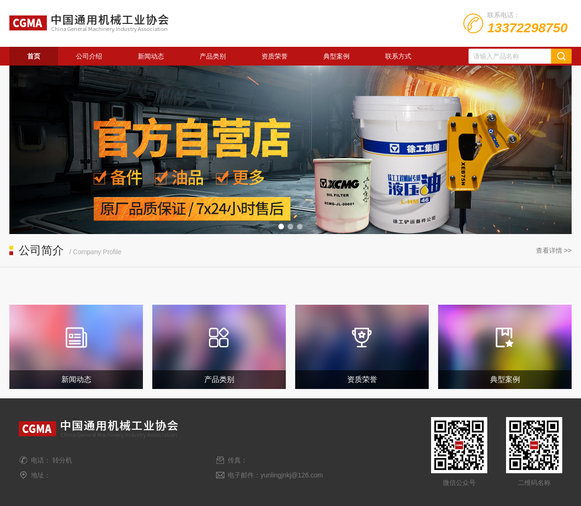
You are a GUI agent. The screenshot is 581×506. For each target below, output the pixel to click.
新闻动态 (151, 56)
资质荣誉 (274, 56)
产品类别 (213, 56)
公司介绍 (89, 56)
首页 (33, 56)
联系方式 (398, 56)
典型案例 (336, 56)
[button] (281, 226)
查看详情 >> (554, 250)
